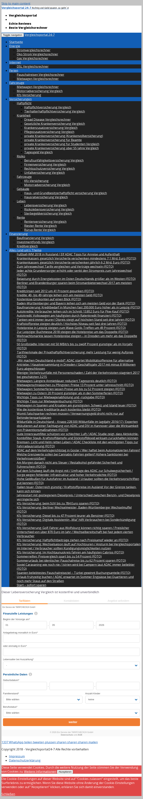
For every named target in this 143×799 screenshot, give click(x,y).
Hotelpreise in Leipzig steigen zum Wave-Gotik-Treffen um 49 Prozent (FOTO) (71, 328)
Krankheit (24, 115)
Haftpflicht (24, 103)
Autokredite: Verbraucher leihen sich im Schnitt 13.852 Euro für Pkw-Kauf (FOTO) (73, 311)
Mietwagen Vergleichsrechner (38, 79)
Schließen (8, 794)
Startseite (16, 42)
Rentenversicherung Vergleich (45, 222)
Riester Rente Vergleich (40, 226)
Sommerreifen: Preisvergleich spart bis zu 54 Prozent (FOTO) (59, 556)
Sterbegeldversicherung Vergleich (48, 213)
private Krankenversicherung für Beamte (53, 140)
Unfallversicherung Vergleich (44, 173)
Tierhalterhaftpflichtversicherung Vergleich (54, 111)
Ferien (13, 70)
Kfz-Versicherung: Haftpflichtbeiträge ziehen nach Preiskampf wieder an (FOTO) (72, 540)
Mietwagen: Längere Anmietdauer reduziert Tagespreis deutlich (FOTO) (67, 381)
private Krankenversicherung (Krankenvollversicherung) (63, 136)
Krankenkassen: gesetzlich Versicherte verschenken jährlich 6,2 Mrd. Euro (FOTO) (73, 262)
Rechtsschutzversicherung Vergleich (49, 168)
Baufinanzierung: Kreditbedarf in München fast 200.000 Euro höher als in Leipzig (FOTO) (78, 307)
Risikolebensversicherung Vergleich (49, 209)
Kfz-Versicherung (29, 95)
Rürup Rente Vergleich (40, 230)
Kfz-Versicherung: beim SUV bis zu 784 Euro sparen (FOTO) (58, 503)
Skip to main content (15, 3)
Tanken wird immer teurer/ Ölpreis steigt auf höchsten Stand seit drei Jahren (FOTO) (76, 320)
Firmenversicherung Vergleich (45, 164)
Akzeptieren (65, 771)
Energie (14, 46)
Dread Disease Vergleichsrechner (47, 119)
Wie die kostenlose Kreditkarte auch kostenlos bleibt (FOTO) (59, 409)
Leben (21, 201)
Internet (15, 62)
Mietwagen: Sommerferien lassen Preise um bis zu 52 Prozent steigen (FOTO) (71, 389)
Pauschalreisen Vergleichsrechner (40, 75)
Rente (21, 217)
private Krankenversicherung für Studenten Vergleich (61, 144)
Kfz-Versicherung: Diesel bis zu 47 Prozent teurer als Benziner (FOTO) (65, 516)
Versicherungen (20, 99)
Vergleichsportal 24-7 (40, 35)
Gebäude (23, 189)
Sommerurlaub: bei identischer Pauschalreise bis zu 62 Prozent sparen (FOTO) (71, 560)
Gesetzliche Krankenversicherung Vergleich (54, 124)
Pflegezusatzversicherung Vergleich (49, 132)
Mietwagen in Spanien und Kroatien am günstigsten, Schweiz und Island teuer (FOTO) (76, 405)
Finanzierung (18, 234)
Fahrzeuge (16, 83)
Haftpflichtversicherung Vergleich (47, 107)
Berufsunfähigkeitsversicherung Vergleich (54, 160)
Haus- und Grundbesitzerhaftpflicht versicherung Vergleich (65, 193)
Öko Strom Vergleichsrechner (37, 54)
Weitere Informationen (40, 771)
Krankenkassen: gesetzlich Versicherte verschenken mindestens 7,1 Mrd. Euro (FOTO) (76, 258)
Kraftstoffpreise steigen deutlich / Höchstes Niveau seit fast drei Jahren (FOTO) (72, 324)
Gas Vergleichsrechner (32, 58)
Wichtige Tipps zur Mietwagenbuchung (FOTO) (49, 401)
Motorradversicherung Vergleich (40, 91)
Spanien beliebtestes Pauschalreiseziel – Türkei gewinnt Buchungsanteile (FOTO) (73, 573)
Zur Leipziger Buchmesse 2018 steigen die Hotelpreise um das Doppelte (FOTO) (72, 332)
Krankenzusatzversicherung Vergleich (50, 128)
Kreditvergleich (27, 246)
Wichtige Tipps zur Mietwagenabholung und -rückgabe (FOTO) (61, 397)
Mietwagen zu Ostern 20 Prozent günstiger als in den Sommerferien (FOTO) (70, 393)
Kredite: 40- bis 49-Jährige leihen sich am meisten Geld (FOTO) (60, 295)
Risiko (21, 156)
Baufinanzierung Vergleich (35, 238)
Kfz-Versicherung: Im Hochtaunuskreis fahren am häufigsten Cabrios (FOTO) (70, 552)
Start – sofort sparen (31, 585)
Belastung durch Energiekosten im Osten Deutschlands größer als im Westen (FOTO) (76, 279)
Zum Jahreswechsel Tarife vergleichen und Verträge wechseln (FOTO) (65, 266)
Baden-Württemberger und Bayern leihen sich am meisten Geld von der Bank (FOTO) (76, 303)
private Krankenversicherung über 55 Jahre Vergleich (61, 148)
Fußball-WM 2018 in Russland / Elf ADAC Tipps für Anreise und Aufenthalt (68, 254)
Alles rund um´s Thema (25, 250)
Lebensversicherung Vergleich (45, 205)
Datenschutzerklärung (25, 760)
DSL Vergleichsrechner (33, 66)
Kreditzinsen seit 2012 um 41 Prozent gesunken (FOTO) (55, 291)
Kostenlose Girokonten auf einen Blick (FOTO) (49, 299)
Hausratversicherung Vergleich (46, 197)
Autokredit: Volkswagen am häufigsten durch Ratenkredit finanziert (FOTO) (69, 315)
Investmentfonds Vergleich (35, 242)
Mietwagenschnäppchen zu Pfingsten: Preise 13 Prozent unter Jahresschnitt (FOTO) (75, 385)
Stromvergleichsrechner (33, 50)
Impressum (17, 756)
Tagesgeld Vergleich (38, 152)
